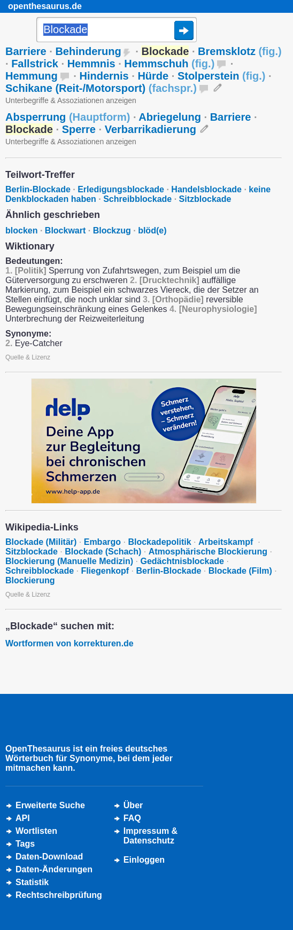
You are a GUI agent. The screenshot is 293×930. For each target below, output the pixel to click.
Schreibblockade (137, 199)
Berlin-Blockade (38, 189)
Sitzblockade (205, 199)
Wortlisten (36, 830)
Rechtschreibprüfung (59, 895)
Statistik (32, 882)
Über (133, 805)
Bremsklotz (240, 51)
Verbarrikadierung (150, 129)
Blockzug (112, 230)
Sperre (79, 129)
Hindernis (103, 76)
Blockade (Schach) (103, 551)
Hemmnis (91, 63)
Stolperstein (221, 76)
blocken (21, 230)
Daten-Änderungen (54, 869)
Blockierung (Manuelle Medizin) (69, 561)
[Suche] (116, 30)
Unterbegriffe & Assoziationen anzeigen (70, 100)
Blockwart (65, 230)
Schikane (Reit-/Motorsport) (101, 88)
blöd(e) (152, 230)
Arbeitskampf (227, 541)
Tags (25, 843)
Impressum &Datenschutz (151, 835)
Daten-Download (49, 856)
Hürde (152, 76)
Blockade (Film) (240, 570)
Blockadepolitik (159, 541)
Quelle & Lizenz (27, 357)
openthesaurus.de (45, 6)
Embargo (102, 541)
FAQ (132, 818)
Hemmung (31, 76)
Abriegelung (169, 117)
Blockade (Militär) (40, 541)
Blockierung (30, 580)
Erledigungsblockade (121, 189)
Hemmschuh (169, 63)
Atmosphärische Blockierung (208, 551)
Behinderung (88, 51)
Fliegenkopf (105, 570)
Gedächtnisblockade (182, 561)
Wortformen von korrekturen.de (69, 643)
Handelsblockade (206, 189)
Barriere (26, 51)
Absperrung (67, 117)
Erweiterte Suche (50, 805)
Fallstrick (34, 63)
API (23, 818)
